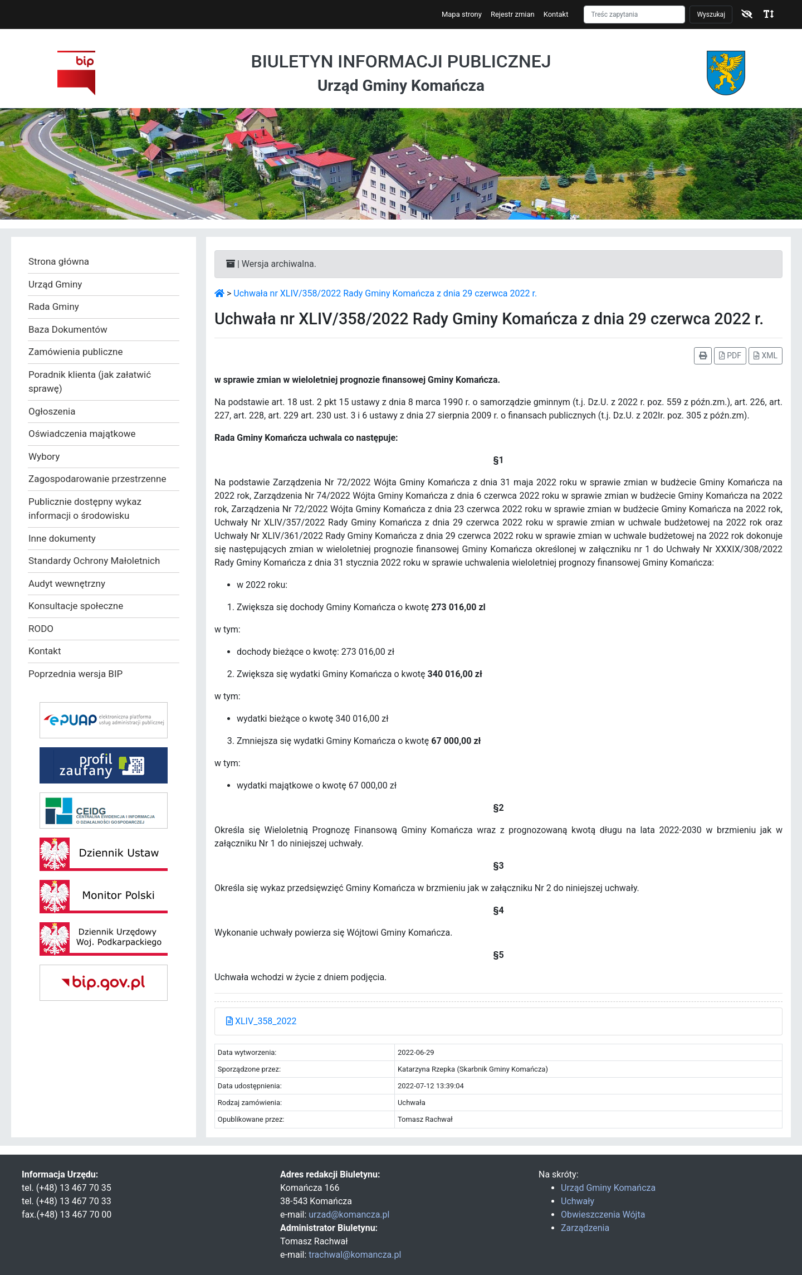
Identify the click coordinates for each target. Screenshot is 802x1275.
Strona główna (58, 261)
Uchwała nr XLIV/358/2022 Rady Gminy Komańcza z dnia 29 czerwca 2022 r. (385, 293)
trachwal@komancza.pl (355, 1254)
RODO (40, 628)
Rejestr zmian (513, 14)
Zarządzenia (585, 1228)
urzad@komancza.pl (349, 1214)
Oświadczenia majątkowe (82, 433)
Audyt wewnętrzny (66, 583)
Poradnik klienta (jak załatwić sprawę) (89, 382)
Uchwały (577, 1201)
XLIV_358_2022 (261, 1021)
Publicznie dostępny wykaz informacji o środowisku (84, 509)
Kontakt (556, 14)
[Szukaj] (634, 14)
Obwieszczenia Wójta (603, 1214)
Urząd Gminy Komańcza (608, 1187)
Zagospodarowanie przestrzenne (97, 478)
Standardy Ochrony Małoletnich (94, 560)
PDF (730, 355)
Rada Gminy (53, 306)
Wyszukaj (711, 14)
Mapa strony (462, 14)
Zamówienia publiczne (75, 351)
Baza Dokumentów (67, 329)
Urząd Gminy (55, 284)
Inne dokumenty (62, 538)
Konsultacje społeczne (75, 605)
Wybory (44, 456)
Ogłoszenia (51, 411)
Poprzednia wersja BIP (75, 673)
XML (765, 355)
